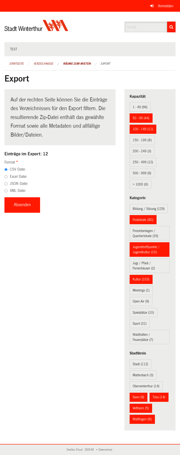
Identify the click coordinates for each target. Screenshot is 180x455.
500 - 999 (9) (142, 173)
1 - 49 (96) (140, 107)
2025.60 (89, 449)
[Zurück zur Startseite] (36, 29)
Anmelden (165, 6)
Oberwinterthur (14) (146, 386)
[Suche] (171, 27)
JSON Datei (18, 184)
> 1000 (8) (140, 184)
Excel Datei (18, 177)
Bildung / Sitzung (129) (149, 209)
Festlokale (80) (143, 220)
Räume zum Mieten (77, 63)
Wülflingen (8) (142, 419)
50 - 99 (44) (141, 118)
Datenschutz (106, 449)
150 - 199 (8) (142, 140)
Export (105, 63)
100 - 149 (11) (143, 129)
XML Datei (17, 191)
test (13, 49)
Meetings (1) (141, 290)
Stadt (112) (140, 364)
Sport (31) (139, 323)
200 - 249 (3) (142, 151)
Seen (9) (138, 397)
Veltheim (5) (141, 408)
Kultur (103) (141, 279)
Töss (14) (159, 397)
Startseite (16, 63)
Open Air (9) (141, 301)
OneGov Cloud (75, 449)
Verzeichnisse (43, 63)
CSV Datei (17, 169)
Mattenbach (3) (143, 375)
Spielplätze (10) (143, 312)
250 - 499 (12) (143, 162)
